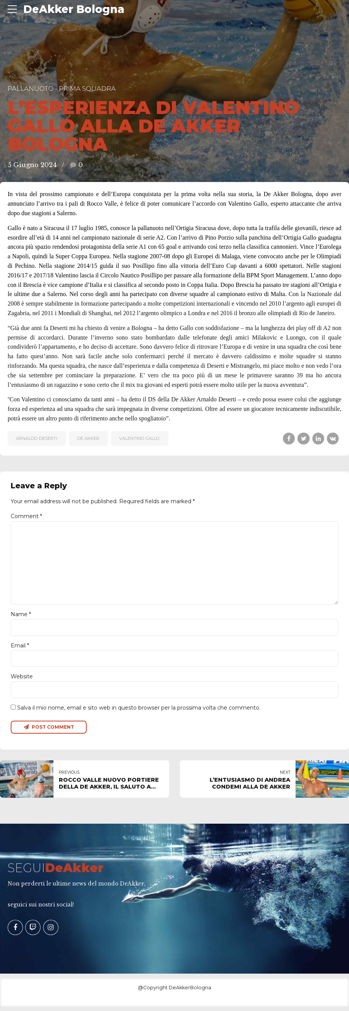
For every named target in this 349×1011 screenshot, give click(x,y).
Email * (20, 648)
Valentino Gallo (139, 438)
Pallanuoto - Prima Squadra (62, 88)
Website (22, 679)
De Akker (88, 438)
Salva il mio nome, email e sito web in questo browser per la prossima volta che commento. (138, 711)
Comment (26, 516)
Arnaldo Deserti (36, 438)
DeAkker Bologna (73, 9)
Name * (21, 616)
